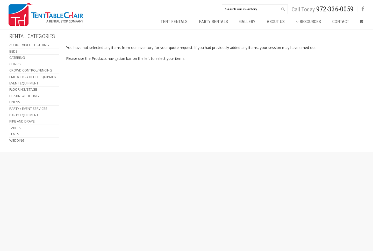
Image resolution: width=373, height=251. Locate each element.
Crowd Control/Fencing (30, 70)
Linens (14, 102)
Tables (15, 127)
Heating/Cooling (24, 96)
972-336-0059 (335, 9)
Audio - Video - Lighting (29, 44)
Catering (17, 57)
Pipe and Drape (22, 121)
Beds (13, 51)
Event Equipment (23, 83)
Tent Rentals (174, 21)
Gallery (247, 21)
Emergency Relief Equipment (33, 76)
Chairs (15, 64)
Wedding (17, 140)
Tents (14, 134)
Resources (308, 21)
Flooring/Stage (23, 89)
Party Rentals (213, 21)
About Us (276, 21)
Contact (340, 21)
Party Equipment (23, 115)
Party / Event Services (28, 108)
